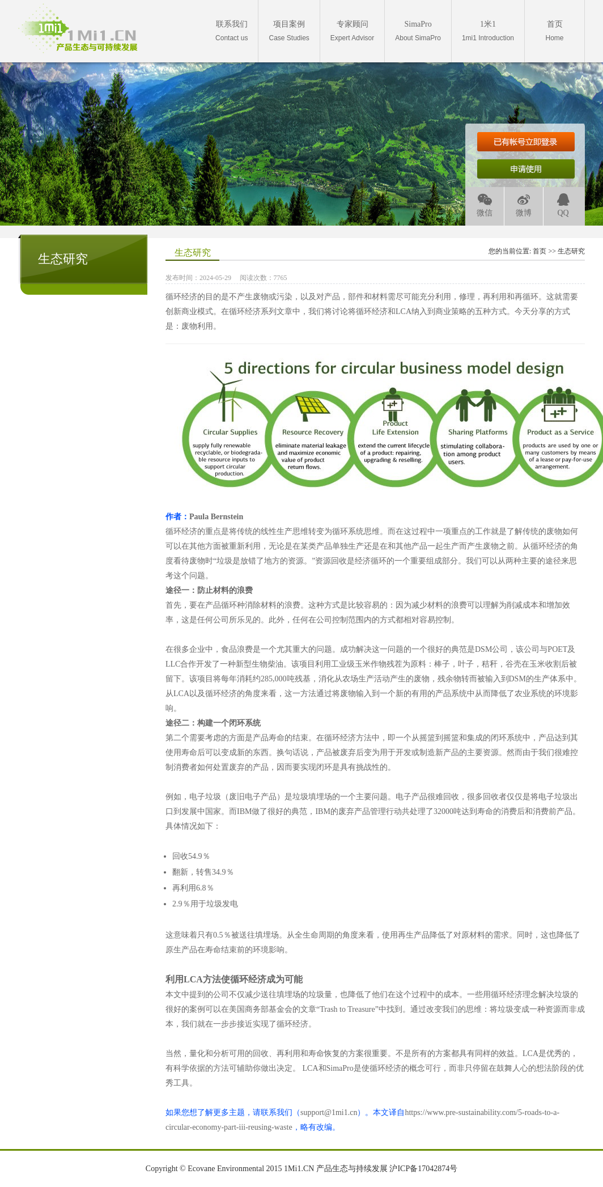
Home (554, 31)
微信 (484, 205)
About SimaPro (418, 31)
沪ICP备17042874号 (423, 1168)
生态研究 (571, 251)
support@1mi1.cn (328, 1112)
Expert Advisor (352, 31)
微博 (524, 205)
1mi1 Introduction (488, 31)
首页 (539, 251)
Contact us (231, 31)
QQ (563, 205)
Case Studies (289, 31)
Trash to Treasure (347, 1009)
